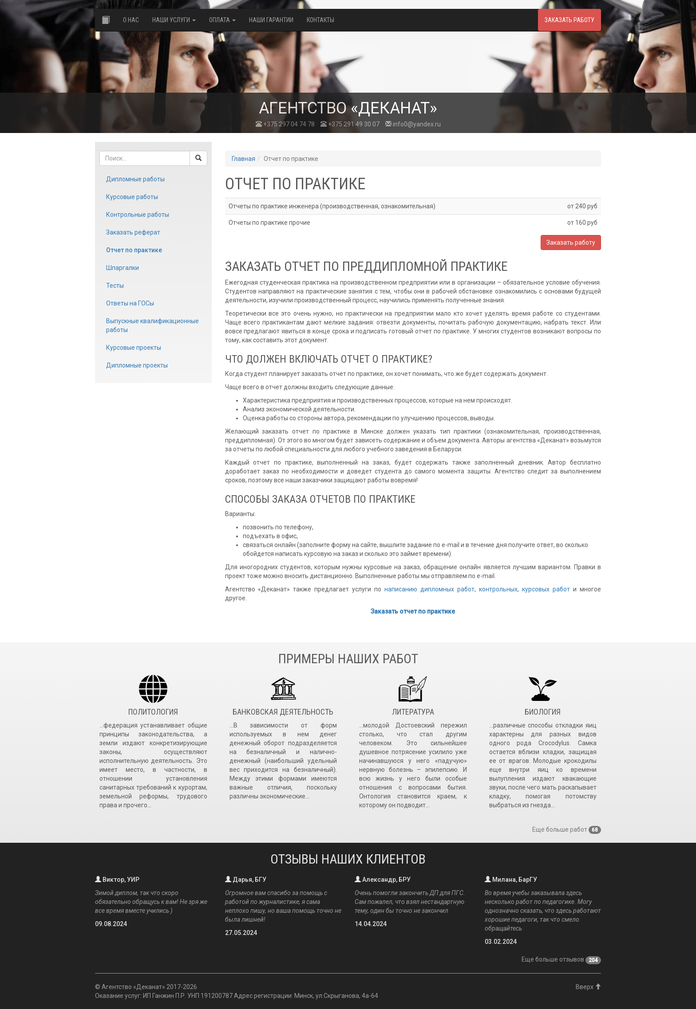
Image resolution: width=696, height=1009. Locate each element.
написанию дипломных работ (429, 589)
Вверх (588, 986)
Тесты (115, 285)
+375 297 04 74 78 (285, 124)
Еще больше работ (566, 829)
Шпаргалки (122, 267)
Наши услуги (174, 19)
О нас (131, 19)
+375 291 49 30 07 (350, 124)
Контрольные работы (137, 214)
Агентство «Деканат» (133, 986)
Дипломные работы (135, 179)
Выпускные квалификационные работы (152, 325)
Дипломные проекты (137, 365)
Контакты (320, 19)
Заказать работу (569, 19)
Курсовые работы (132, 196)
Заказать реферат (133, 232)
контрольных (498, 589)
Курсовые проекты (133, 347)
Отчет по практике (134, 250)
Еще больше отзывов (561, 959)
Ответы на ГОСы (130, 303)
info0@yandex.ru (413, 124)
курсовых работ (546, 589)
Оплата (222, 19)
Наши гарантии (271, 19)
